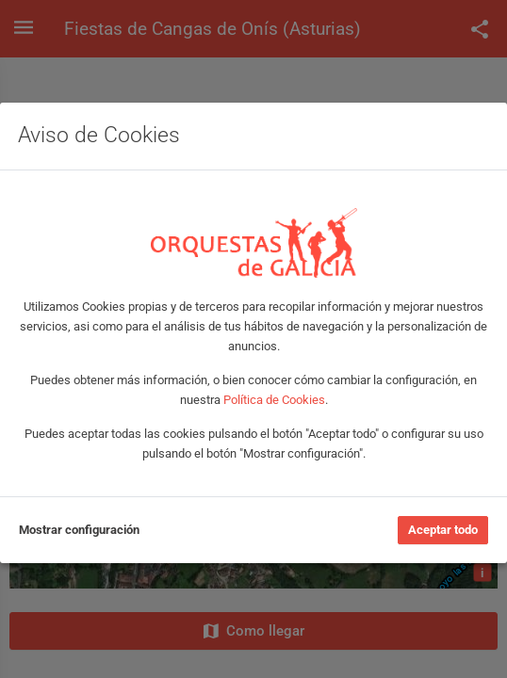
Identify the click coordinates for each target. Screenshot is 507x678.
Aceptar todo (443, 530)
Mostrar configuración (79, 530)
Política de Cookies (274, 400)
